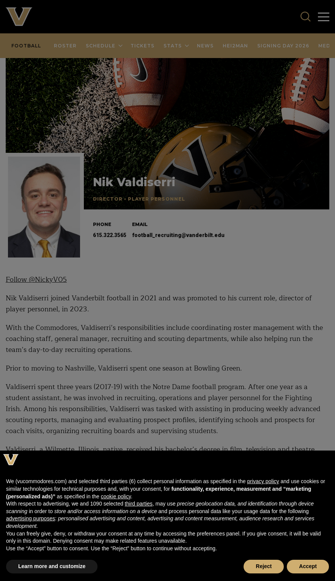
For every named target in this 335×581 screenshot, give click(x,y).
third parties (139, 504)
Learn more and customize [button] (51, 566)
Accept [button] (308, 566)
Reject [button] (264, 566)
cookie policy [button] (116, 496)
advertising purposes (30, 518)
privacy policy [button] (263, 481)
